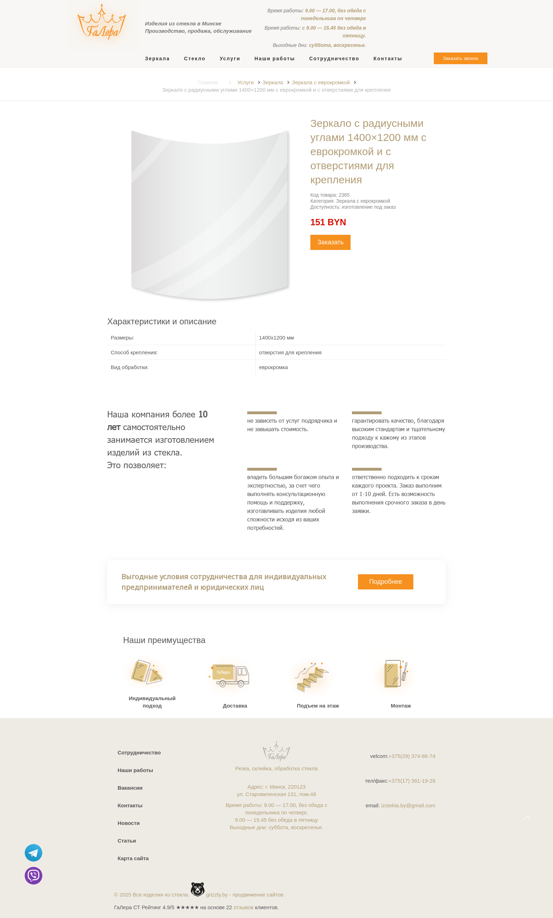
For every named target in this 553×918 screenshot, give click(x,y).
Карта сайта (132, 858)
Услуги (245, 82)
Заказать (330, 242)
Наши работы (135, 770)
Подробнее (385, 581)
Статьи (126, 841)
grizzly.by (216, 895)
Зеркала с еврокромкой (321, 82)
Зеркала (273, 82)
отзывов (243, 907)
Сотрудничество (138, 752)
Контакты (129, 805)
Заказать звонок (460, 58)
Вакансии (129, 788)
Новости (128, 823)
